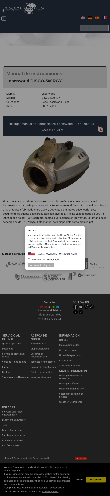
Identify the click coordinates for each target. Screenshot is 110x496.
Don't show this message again (44, 259)
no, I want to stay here (41, 265)
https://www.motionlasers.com (52, 253)
